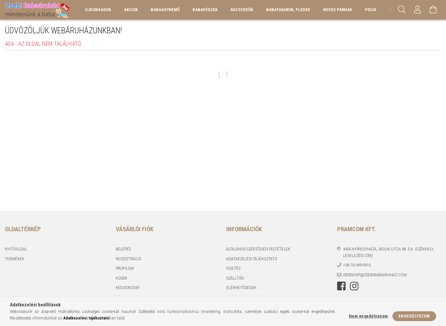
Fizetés (233, 268)
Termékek (14, 258)
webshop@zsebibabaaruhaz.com (375, 274)
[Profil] (417, 10)
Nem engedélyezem (368, 316)
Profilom (125, 268)
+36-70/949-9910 (356, 265)
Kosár (121, 278)
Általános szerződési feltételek (258, 249)
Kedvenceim (127, 287)
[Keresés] (402, 10)
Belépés (123, 249)
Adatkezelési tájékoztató (251, 258)
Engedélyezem (414, 316)
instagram (354, 286)
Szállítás (235, 278)
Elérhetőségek (241, 287)
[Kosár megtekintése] (433, 10)
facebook (341, 286)
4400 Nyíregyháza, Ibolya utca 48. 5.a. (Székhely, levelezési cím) (388, 252)
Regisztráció (128, 258)
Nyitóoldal (16, 249)
